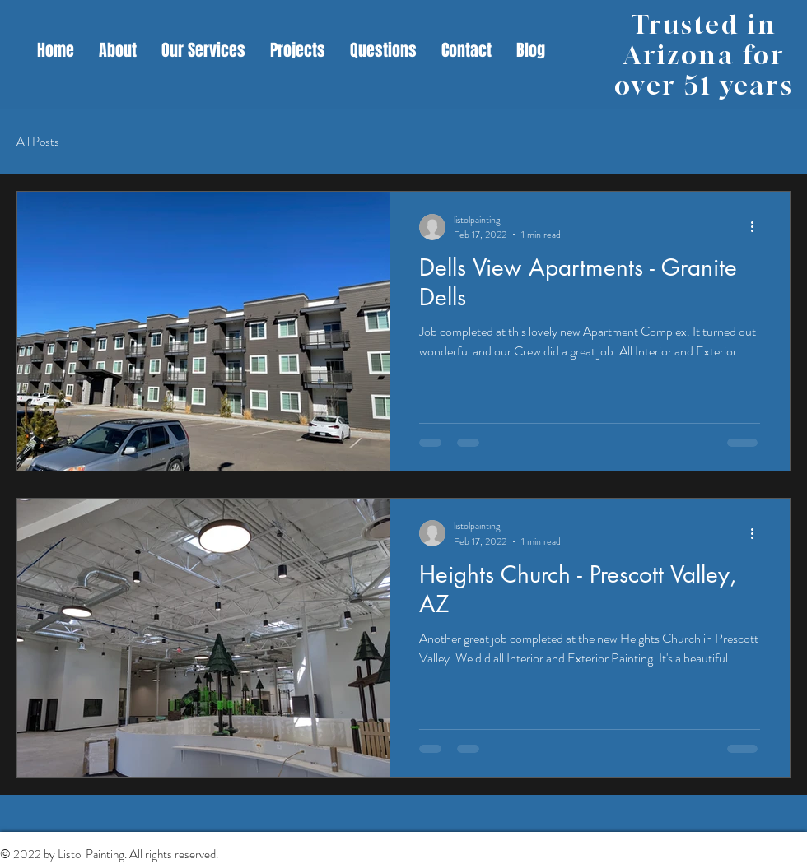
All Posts (37, 142)
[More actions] (757, 227)
